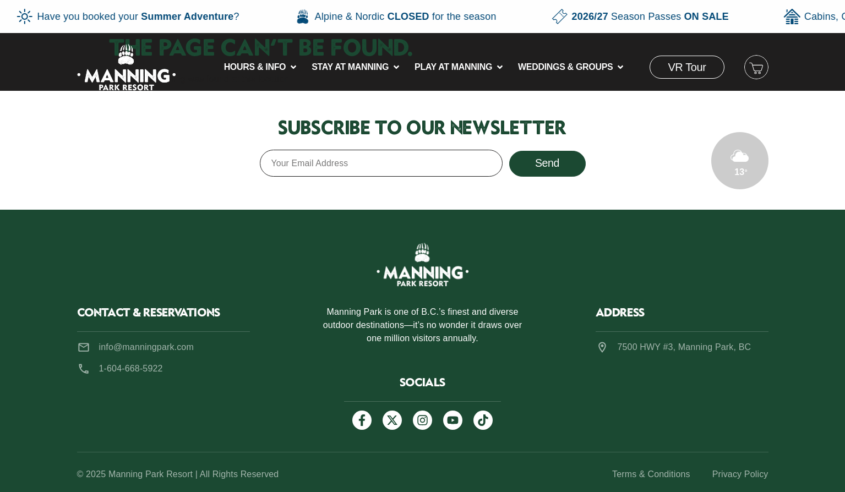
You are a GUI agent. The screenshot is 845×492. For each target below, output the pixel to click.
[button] (261, 67)
